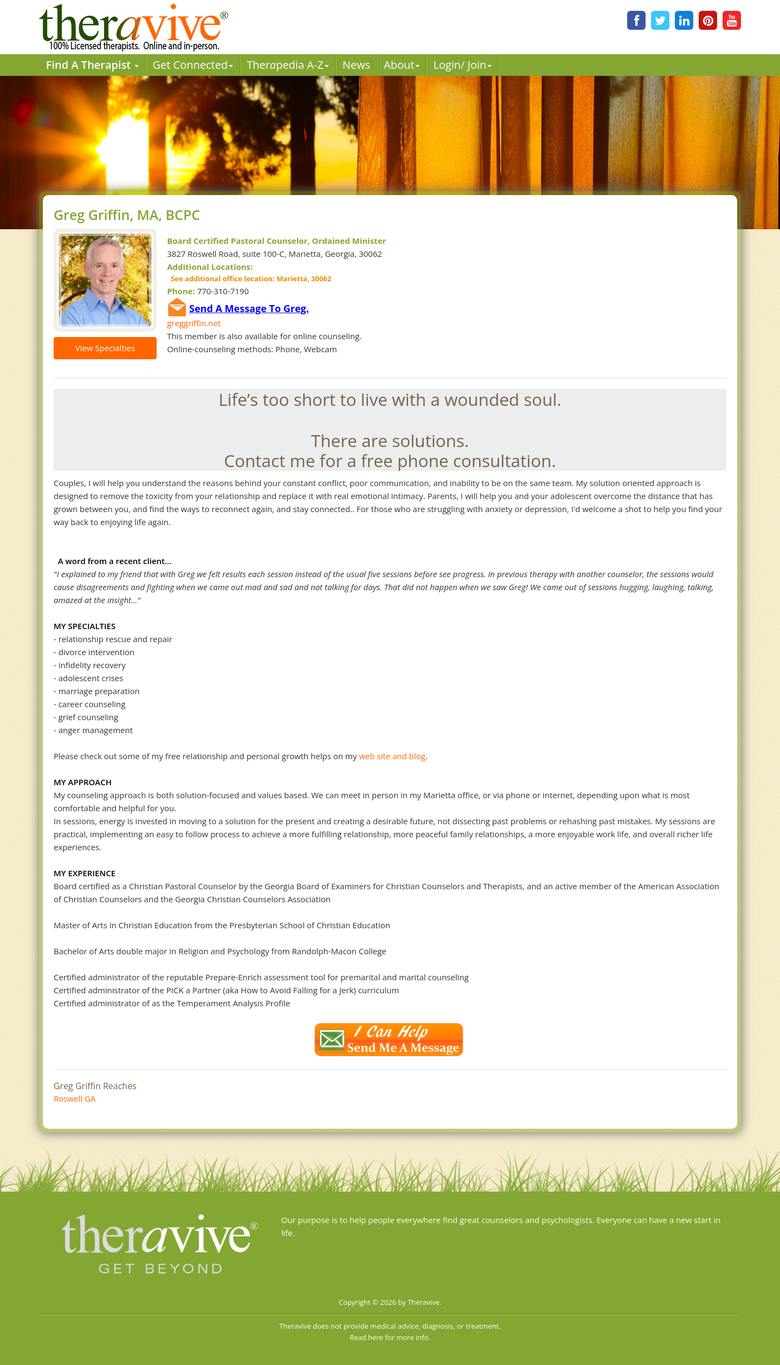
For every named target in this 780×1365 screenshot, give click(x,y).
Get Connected (192, 64)
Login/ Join (462, 64)
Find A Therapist (92, 64)
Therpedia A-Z (288, 64)
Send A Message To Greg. (249, 308)
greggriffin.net (194, 323)
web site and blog (392, 756)
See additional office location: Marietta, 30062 (249, 278)
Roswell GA (74, 1098)
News (356, 64)
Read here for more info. (390, 1337)
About (402, 64)
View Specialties (105, 347)
